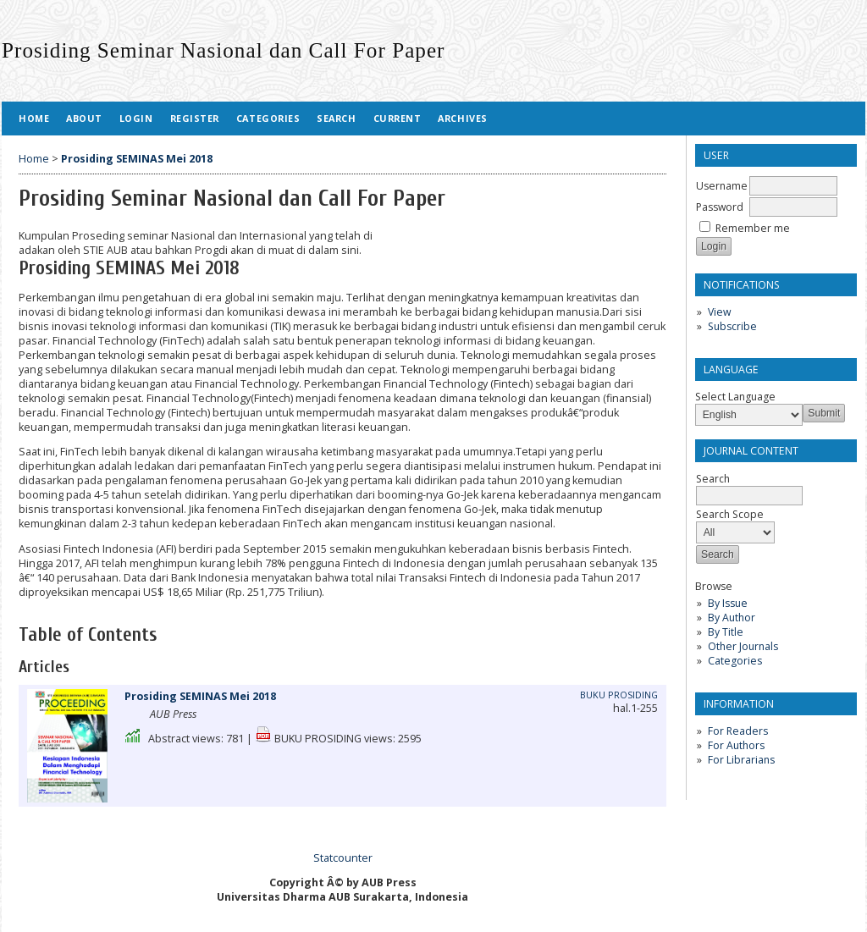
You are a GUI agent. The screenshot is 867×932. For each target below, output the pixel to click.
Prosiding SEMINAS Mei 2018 (137, 159)
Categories (735, 661)
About (84, 118)
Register (194, 118)
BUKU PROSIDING (619, 695)
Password (719, 207)
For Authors (736, 745)
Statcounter (343, 858)
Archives (462, 118)
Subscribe (732, 326)
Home (34, 118)
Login (136, 118)
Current (397, 118)
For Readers (738, 731)
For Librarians (741, 760)
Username (722, 186)
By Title (725, 632)
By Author (731, 617)
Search (336, 118)
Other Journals (743, 646)
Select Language (735, 396)
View (719, 312)
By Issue (728, 603)
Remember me (752, 228)
